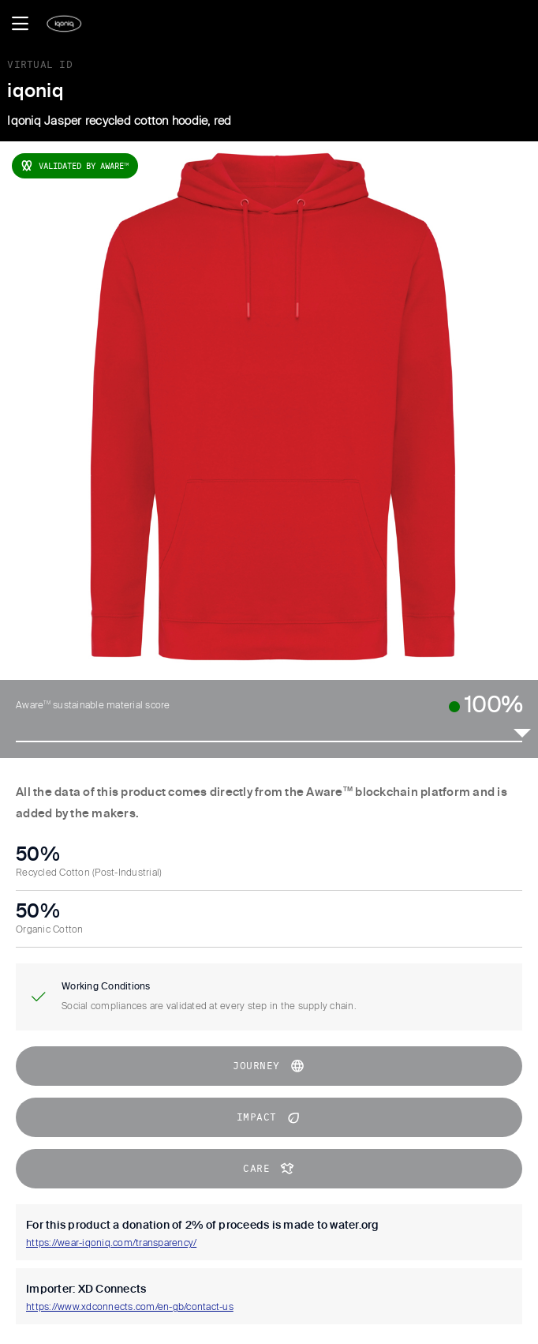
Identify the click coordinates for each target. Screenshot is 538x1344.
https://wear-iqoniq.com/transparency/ (111, 1243)
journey (269, 1066)
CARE (269, 1169)
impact (269, 1117)
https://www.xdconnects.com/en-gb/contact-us (130, 1307)
